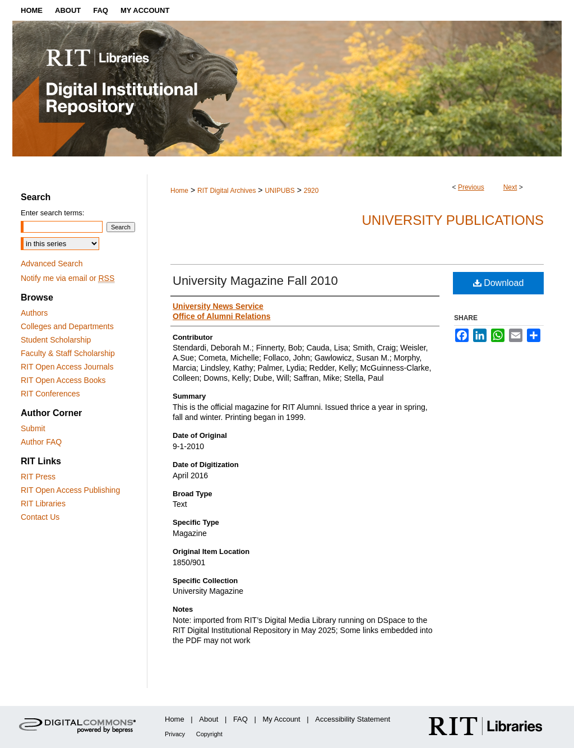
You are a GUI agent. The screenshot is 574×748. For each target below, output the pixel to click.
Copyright (209, 734)
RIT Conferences (50, 393)
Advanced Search (52, 263)
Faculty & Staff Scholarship (68, 353)
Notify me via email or (67, 278)
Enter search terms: (52, 213)
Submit (33, 428)
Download (498, 283)
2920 (311, 191)
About (208, 719)
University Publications (453, 220)
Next (510, 187)
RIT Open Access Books (63, 380)
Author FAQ (41, 441)
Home (179, 191)
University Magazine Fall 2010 (255, 281)
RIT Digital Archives (226, 191)
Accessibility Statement (352, 719)
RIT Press (38, 476)
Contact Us (40, 516)
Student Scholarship (56, 339)
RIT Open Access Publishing (70, 490)
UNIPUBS (279, 191)
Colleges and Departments (67, 326)
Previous (471, 187)
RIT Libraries (43, 503)
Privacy (175, 734)
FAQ (240, 719)
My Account (281, 719)
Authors (34, 312)
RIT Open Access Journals (67, 366)
